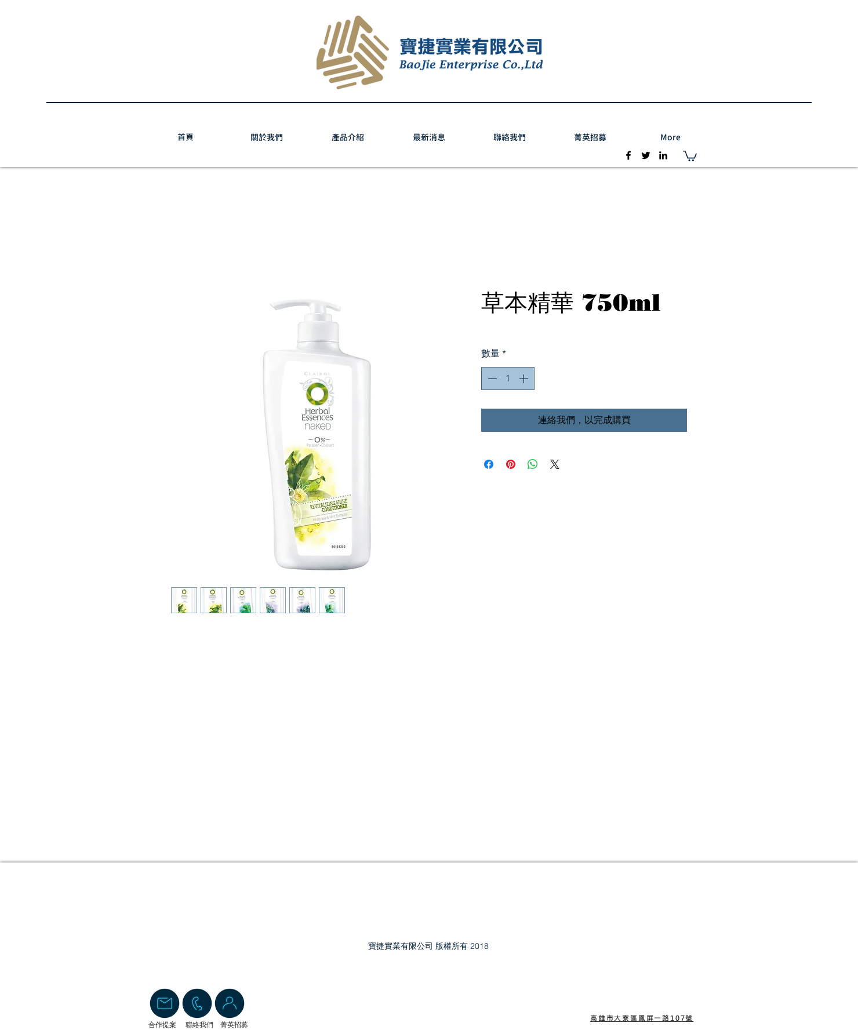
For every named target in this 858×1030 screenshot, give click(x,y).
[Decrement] (491, 378)
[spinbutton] (508, 378)
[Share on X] (555, 464)
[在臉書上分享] (489, 464)
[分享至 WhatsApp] (533, 464)
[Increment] (525, 378)
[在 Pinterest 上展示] (511, 464)
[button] (690, 155)
